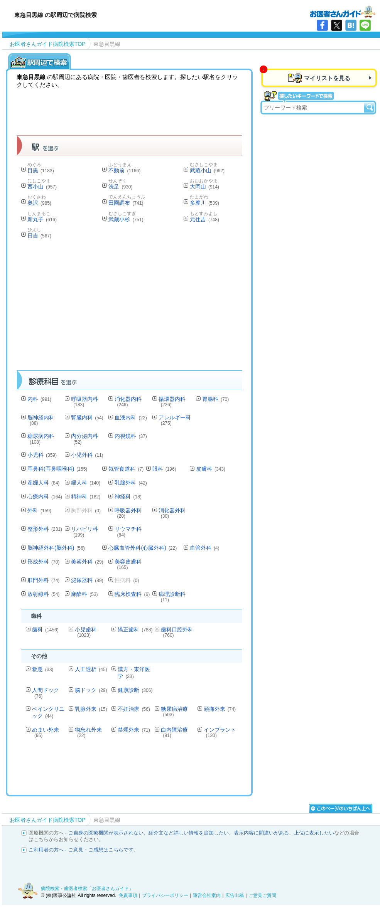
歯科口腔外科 (177, 632)
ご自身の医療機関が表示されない (106, 833)
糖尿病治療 (174, 711)
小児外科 (87, 455)
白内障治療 (174, 732)
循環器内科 (172, 401)
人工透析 (91, 669)
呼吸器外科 (128, 512)
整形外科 (44, 529)
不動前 (124, 170)
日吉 (39, 235)
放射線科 (43, 594)
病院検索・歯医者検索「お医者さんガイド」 (87, 888)
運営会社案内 (207, 895)
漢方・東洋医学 (134, 672)
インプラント (220, 732)
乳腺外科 (131, 483)
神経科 (128, 496)
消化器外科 (172, 512)
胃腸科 (215, 399)
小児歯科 (85, 632)
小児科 (42, 455)
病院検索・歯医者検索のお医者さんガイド (342, 11)
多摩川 (204, 203)
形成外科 (43, 562)
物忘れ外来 (88, 732)
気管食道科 (126, 469)
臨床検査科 (132, 594)
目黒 (40, 170)
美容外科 (87, 562)
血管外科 (205, 548)
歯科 (45, 629)
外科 (39, 510)
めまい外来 (45, 732)
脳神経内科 (40, 420)
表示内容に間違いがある (261, 833)
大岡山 (204, 186)
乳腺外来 (91, 709)
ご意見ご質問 (262, 895)
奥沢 (39, 203)
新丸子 (42, 219)
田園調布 (125, 203)
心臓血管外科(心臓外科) (142, 548)
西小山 (42, 186)
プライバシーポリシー (165, 895)
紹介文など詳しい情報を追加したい (189, 833)
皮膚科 (210, 469)
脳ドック (91, 690)
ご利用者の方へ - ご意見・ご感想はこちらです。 (83, 850)
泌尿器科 (87, 580)
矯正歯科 (135, 629)
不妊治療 (134, 709)
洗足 (120, 186)
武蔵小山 (207, 170)
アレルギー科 (175, 420)
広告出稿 (234, 895)
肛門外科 (43, 580)
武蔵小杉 (125, 219)
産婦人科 (43, 483)
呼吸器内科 (84, 401)
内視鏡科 (131, 436)
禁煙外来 (134, 730)
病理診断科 (172, 596)
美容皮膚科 (128, 564)
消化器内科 (128, 401)
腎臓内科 (87, 417)
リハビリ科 (84, 531)
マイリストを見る (327, 78)
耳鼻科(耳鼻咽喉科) (57, 469)
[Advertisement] (157, 307)
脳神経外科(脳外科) (56, 548)
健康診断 (135, 690)
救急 (42, 669)
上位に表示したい (314, 833)
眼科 (164, 469)
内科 (39, 399)
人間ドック (45, 692)
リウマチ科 (128, 531)
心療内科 (44, 496)
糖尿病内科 (40, 438)
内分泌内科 (84, 438)
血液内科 (131, 417)
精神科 (85, 496)
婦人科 (85, 483)
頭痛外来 (220, 709)
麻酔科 (84, 594)
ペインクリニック (48, 712)
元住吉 (204, 219)
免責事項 (128, 895)
